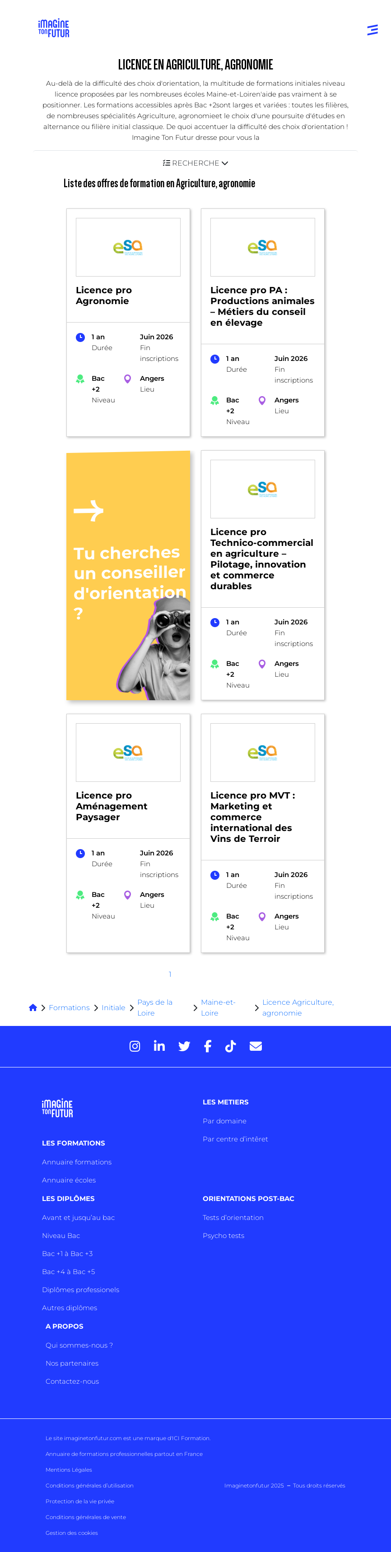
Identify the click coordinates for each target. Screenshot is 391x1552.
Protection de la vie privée (80, 1501)
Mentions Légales (69, 1469)
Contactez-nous (72, 1381)
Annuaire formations (77, 1162)
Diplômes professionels (80, 1289)
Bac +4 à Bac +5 (68, 1271)
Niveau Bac (61, 1235)
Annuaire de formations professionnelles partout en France (124, 1453)
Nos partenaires (72, 1363)
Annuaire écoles (69, 1180)
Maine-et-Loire (218, 1007)
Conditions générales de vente (86, 1517)
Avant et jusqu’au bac (78, 1217)
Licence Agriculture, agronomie (298, 1007)
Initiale (114, 1007)
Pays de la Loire (154, 1007)
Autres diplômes (69, 1307)
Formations (69, 1007)
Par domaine (225, 1121)
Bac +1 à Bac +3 (67, 1253)
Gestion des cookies (72, 1532)
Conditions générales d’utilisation (90, 1485)
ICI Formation (190, 1438)
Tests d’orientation (233, 1217)
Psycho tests (223, 1235)
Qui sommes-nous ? (79, 1345)
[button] (195, 163)
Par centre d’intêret (235, 1139)
